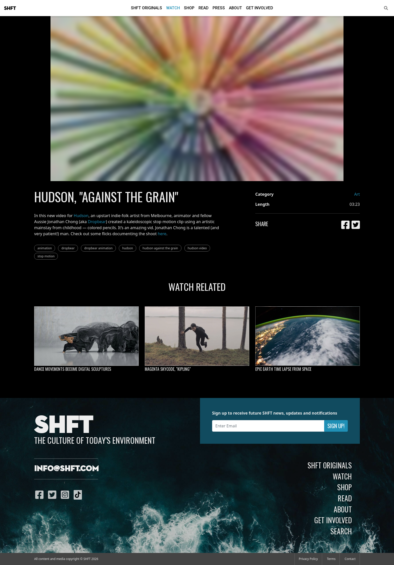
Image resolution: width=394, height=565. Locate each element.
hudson (127, 248)
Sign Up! (335, 426)
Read (204, 8)
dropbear (68, 248)
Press (219, 8)
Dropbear (97, 221)
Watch (173, 8)
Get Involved (259, 8)
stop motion (46, 256)
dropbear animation (98, 248)
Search (341, 531)
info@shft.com (66, 469)
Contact (350, 559)
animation (44, 248)
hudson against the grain (160, 248)
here (162, 233)
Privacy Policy (308, 559)
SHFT (10, 8)
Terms (331, 559)
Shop (189, 8)
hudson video (197, 248)
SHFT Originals (146, 8)
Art (357, 194)
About (235, 8)
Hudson (81, 215)
